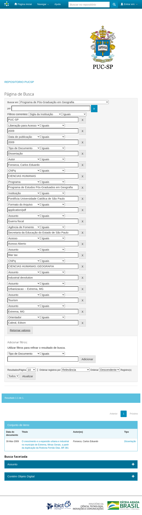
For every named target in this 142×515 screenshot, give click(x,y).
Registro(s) (126, 370)
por (9, 108)
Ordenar (94, 370)
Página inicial (23, 4)
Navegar (43, 4)
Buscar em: (13, 102)
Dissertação (130, 441)
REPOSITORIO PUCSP (19, 81)
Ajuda (57, 4)
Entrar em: (129, 4)
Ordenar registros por (49, 370)
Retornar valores (20, 330)
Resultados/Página (16, 370)
